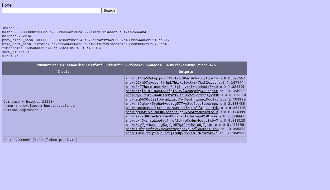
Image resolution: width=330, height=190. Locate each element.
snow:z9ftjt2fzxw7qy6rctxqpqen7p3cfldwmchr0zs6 (172, 135)
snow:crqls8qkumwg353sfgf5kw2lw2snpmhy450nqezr (172, 97)
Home (7, 5)
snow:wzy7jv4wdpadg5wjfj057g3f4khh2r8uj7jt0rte (171, 131)
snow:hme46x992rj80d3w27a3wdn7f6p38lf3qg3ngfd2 (172, 114)
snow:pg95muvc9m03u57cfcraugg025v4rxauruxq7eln (172, 118)
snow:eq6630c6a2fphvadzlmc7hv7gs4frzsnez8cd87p (172, 105)
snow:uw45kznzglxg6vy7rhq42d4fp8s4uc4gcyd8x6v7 (172, 127)
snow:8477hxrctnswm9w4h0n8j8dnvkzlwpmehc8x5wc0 (172, 93)
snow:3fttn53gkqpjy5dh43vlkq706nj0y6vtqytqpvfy (172, 84)
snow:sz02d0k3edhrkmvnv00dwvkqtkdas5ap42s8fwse (171, 122)
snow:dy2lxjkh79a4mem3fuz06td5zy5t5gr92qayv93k (172, 101)
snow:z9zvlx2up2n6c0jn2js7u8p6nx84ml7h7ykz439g (172, 139)
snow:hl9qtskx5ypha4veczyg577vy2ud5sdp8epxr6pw (172, 110)
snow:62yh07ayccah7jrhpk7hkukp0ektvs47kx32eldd (171, 89)
